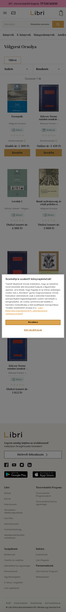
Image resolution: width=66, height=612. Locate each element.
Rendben (33, 322)
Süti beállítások (33, 330)
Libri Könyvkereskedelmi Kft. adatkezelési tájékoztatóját (26, 311)
